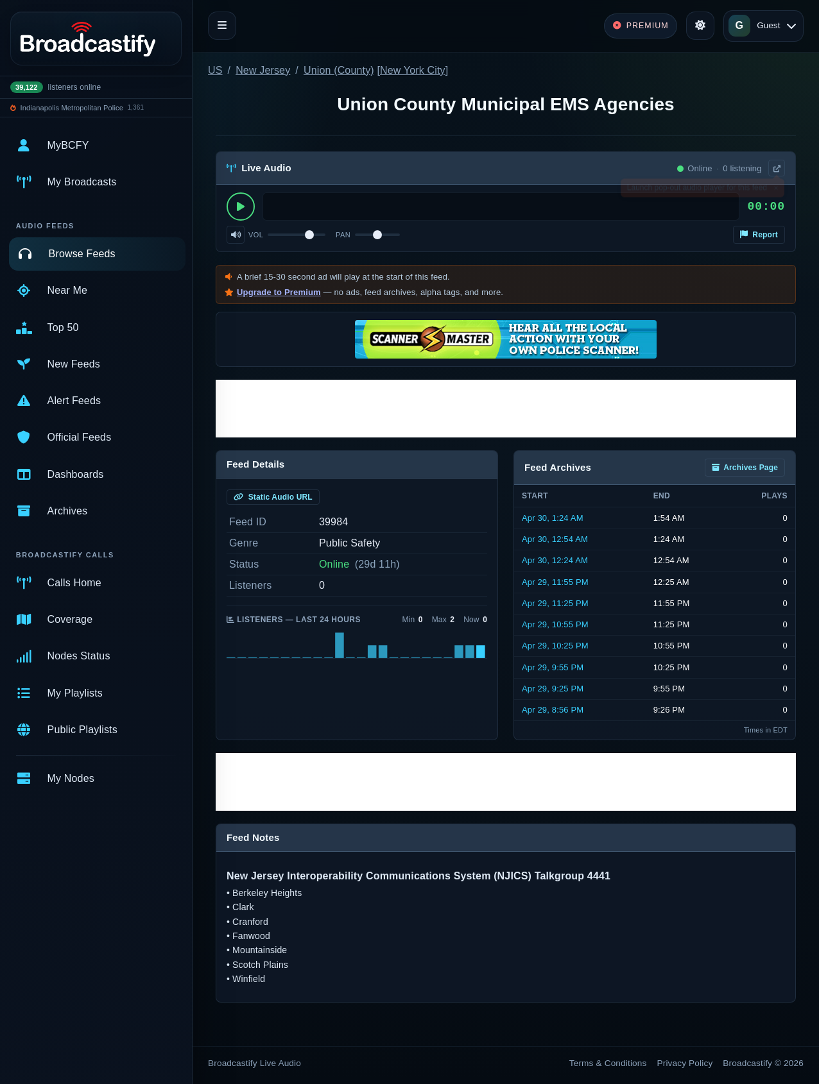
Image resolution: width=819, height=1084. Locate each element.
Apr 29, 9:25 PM (552, 688)
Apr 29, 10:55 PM (555, 624)
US (215, 70)
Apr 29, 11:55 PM (555, 582)
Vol (255, 235)
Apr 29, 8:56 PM (552, 710)
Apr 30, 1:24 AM (552, 518)
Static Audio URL (273, 497)
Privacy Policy (685, 1063)
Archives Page (745, 467)
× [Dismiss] (775, 190)
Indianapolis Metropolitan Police (72, 108)
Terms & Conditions (608, 1063)
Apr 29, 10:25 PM (555, 645)
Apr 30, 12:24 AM (555, 560)
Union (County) (339, 70)
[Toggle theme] (700, 26)
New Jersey (263, 70)
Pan (343, 235)
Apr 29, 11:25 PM (555, 603)
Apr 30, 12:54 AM (555, 539)
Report (759, 234)
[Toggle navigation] (222, 26)
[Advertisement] (506, 408)
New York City (412, 70)
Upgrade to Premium (279, 292)
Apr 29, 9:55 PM (552, 667)
